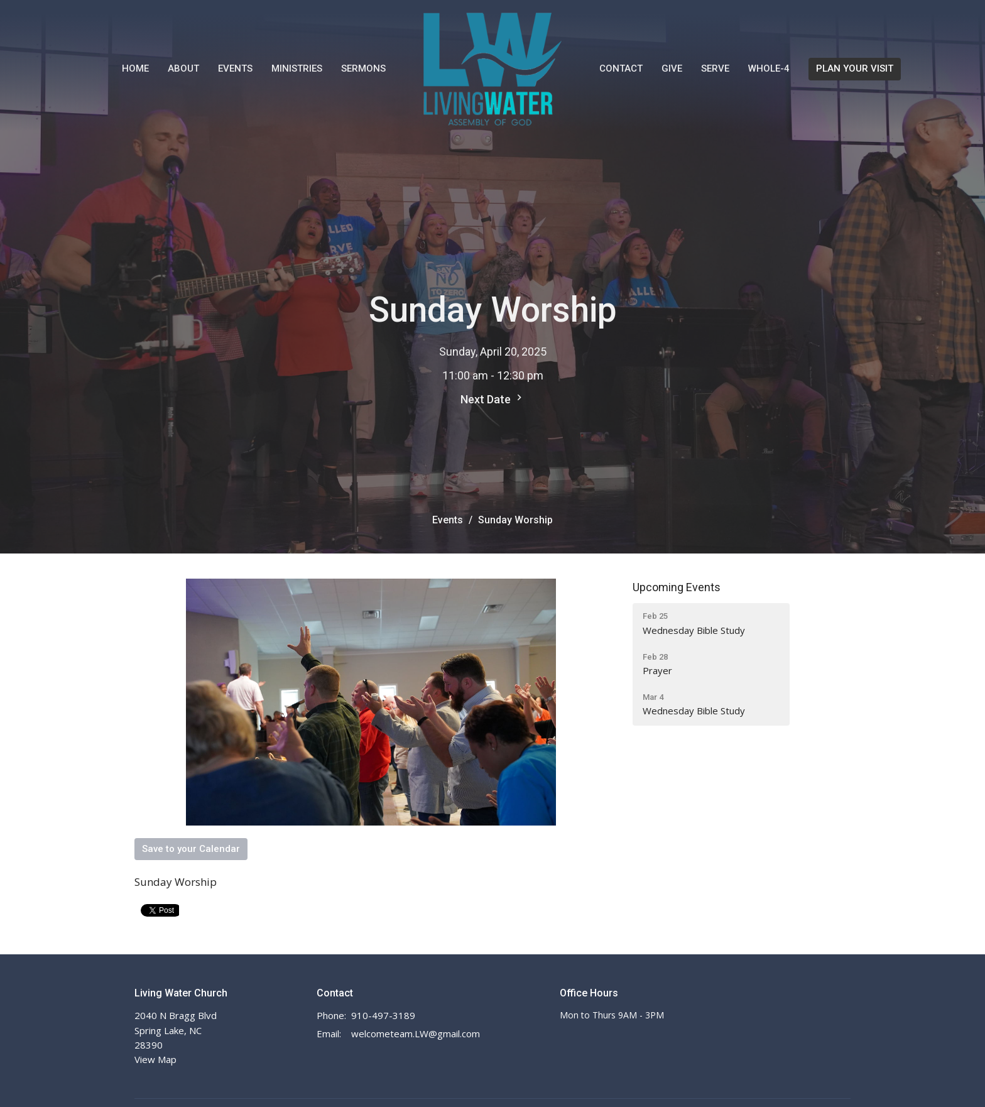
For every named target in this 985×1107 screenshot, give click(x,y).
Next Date (492, 398)
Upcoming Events (677, 587)
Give (671, 68)
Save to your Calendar (191, 848)
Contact (621, 68)
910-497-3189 (383, 1015)
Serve (715, 68)
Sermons (363, 68)
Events (235, 68)
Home (135, 68)
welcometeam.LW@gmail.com (415, 1033)
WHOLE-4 (769, 68)
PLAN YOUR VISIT (854, 68)
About (183, 68)
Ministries (296, 68)
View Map (155, 1059)
